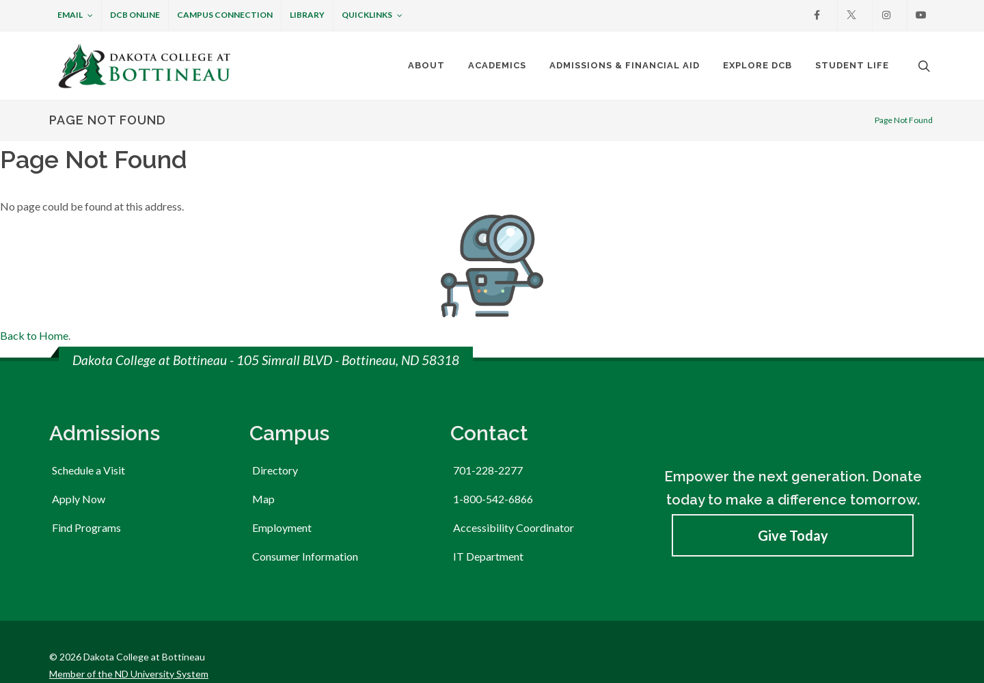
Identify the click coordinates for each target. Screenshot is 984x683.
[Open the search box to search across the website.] (922, 65)
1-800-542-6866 (493, 472)
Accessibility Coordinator (513, 500)
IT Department (488, 529)
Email (75, 16)
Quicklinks (372, 16)
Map (263, 472)
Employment (282, 500)
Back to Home (34, 308)
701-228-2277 (488, 443)
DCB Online (135, 15)
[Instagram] (886, 15)
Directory (275, 443)
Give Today (793, 508)
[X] (851, 15)
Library (307, 15)
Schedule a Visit (88, 443)
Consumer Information (305, 529)
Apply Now (78, 472)
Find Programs (86, 500)
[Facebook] (816, 15)
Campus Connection (225, 15)
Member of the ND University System (128, 647)
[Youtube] (921, 15)
